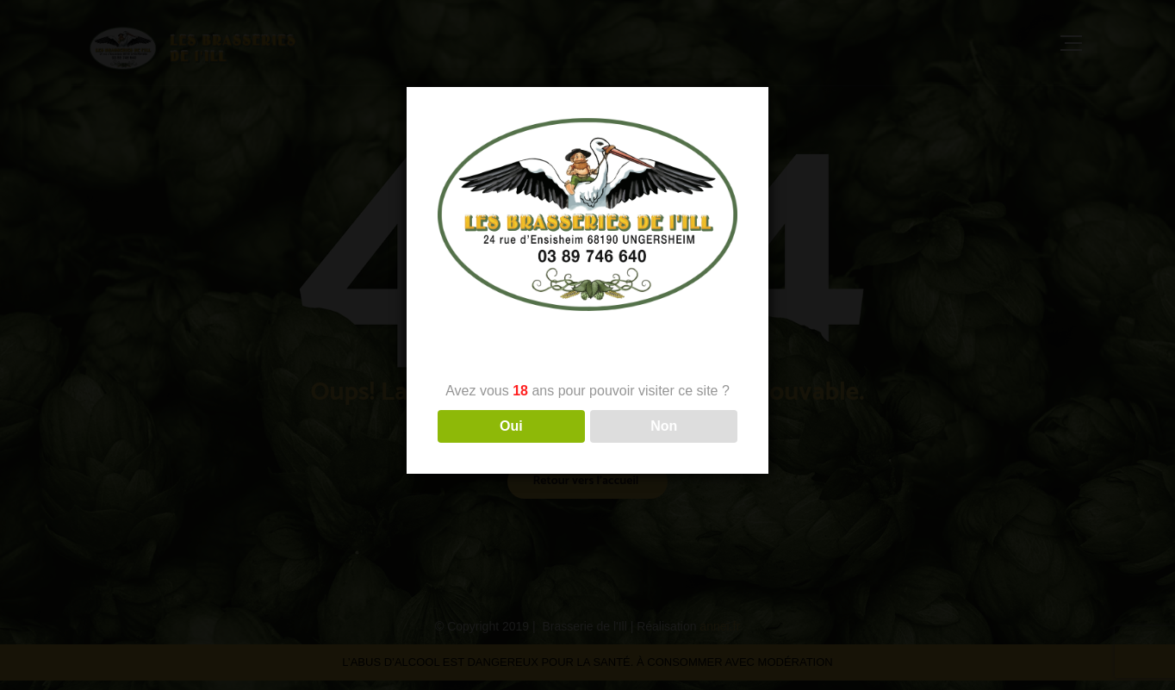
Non (663, 426)
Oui (511, 426)
